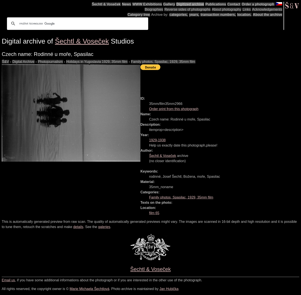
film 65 (154, 213)
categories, (178, 14)
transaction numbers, (218, 14)
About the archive (267, 14)
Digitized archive (190, 4)
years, (194, 14)
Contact (233, 4)
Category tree (139, 14)
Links (246, 9)
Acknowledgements (267, 9)
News (126, 4)
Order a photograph (258, 4)
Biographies (154, 9)
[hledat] (77, 23)
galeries (104, 227)
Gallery (169, 4)
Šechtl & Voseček (106, 4)
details (78, 227)
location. (244, 14)
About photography (226, 9)
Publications (215, 4)
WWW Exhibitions (147, 4)
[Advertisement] (219, 81)
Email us (8, 280)
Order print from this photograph (173, 109)
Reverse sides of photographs (187, 9)
